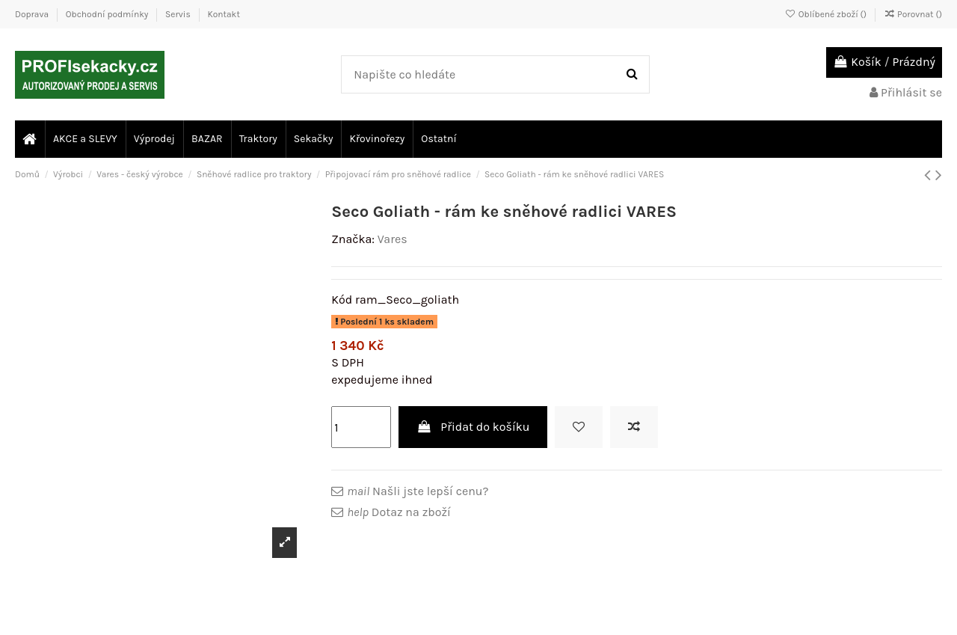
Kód (341, 299)
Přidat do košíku (473, 427)
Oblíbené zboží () (827, 14)
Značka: (353, 239)
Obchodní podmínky (108, 14)
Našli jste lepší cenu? (417, 491)
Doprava (33, 14)
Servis (179, 14)
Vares (392, 239)
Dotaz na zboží (398, 512)
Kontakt (223, 14)
